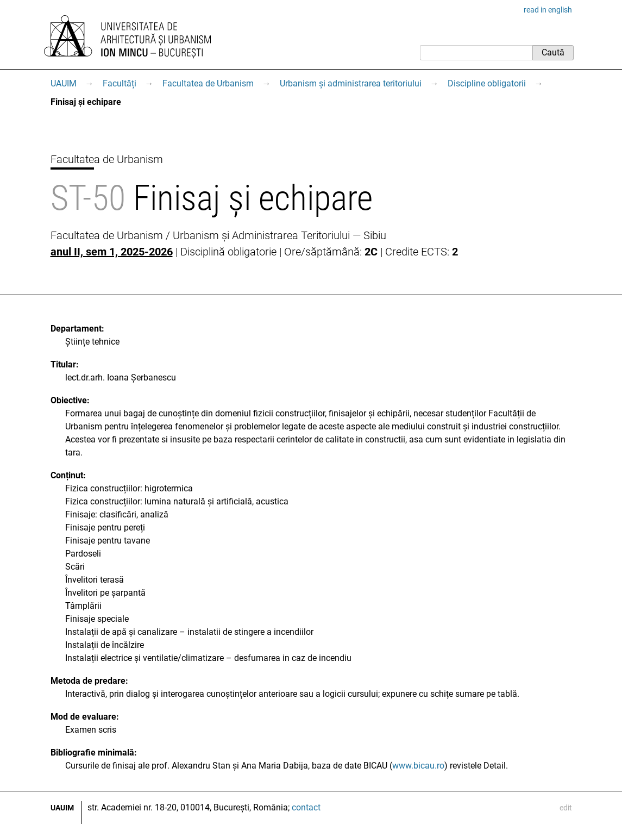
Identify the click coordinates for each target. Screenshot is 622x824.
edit (566, 807)
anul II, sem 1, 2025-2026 (112, 251)
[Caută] (476, 52)
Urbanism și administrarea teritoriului (351, 83)
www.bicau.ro (418, 765)
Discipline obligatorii (487, 83)
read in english (548, 9)
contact (306, 807)
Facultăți (119, 83)
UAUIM (64, 83)
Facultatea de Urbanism (208, 83)
